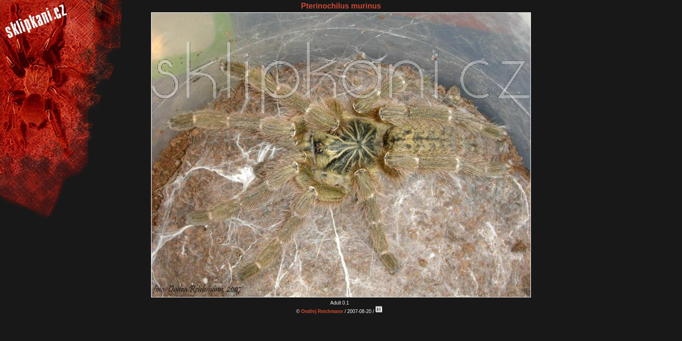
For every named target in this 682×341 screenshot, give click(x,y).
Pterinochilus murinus (341, 6)
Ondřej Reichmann (322, 311)
